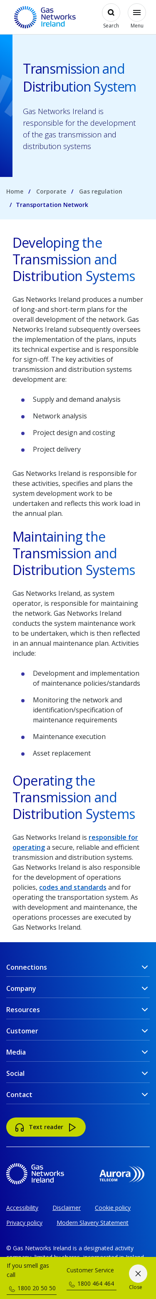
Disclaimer (66, 1208)
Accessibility (22, 1208)
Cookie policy (113, 1208)
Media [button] (16, 1052)
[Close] (137, 1278)
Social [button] (15, 1073)
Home (14, 191)
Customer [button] (22, 1030)
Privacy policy (24, 1223)
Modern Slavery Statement (93, 1223)
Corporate (51, 191)
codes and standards (72, 887)
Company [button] (21, 988)
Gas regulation (100, 191)
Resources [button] (23, 1009)
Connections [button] (26, 967)
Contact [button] (19, 1094)
